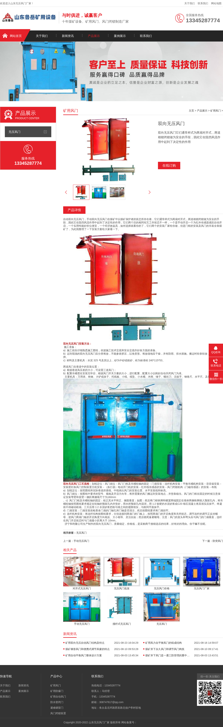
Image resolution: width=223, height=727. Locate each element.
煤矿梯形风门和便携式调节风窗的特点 (87, 649)
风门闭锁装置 (58, 713)
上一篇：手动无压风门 (76, 540)
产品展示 (94, 35)
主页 (191, 110)
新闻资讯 (68, 35)
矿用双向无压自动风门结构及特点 (84, 642)
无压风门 (14, 131)
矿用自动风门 (58, 696)
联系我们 (203, 3)
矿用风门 (215, 110)
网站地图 (216, 3)
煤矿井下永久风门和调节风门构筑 (164, 649)
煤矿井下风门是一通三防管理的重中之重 (167, 655)
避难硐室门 (56, 707)
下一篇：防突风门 (212, 540)
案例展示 (120, 35)
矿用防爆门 (56, 691)
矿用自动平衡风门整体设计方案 (83, 655)
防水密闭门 (56, 702)
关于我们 (189, 3)
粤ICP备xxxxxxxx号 (148, 722)
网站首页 (16, 35)
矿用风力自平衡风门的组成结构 (163, 642)
